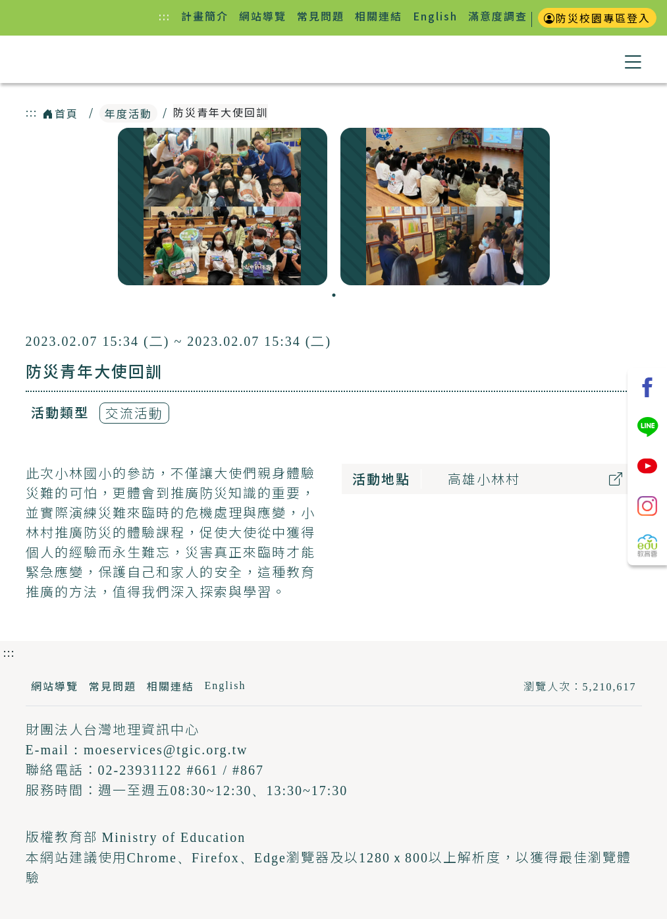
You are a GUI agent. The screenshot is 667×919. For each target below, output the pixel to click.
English (435, 16)
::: (167, 15)
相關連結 (378, 16)
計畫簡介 (204, 16)
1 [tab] (333, 295)
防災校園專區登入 (597, 18)
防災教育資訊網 (100, 60)
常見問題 (320, 16)
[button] (633, 59)
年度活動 (128, 113)
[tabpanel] (222, 206)
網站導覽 (262, 16)
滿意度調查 (497, 16)
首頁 (60, 113)
